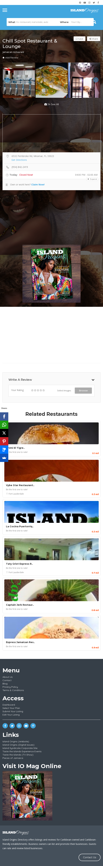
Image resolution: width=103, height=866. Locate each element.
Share (93, 38)
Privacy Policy (10, 686)
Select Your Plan (11, 708)
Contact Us (89, 857)
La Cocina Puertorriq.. (20, 526)
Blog (4, 683)
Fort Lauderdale (16, 493)
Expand (92, 179)
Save (79, 38)
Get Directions (19, 159)
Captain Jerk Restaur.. (20, 604)
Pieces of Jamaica (12, 758)
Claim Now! (38, 184)
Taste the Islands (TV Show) (17, 754)
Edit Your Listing (11, 714)
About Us (7, 676)
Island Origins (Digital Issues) (18, 744)
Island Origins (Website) (15, 741)
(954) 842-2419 (20, 167)
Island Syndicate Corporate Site (19, 748)
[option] (19, 80)
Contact (6, 680)
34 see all (51, 104)
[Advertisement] (51, 217)
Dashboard (8, 704)
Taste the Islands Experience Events (22, 751)
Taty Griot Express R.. (19, 563)
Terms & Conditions (13, 690)
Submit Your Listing (12, 711)
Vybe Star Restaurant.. (20, 485)
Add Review (10, 57)
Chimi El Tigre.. (15, 447)
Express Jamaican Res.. (20, 642)
